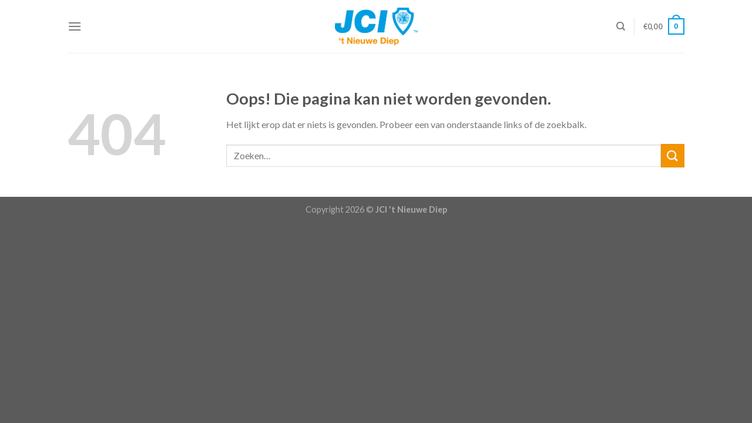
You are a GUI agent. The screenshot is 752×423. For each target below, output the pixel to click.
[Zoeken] (620, 26)
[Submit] (672, 155)
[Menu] (75, 26)
